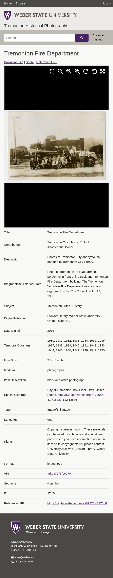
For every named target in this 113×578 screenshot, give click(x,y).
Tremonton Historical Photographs (36, 25)
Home (8, 3)
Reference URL (46, 62)
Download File (13, 62)
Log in (107, 3)
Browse (20, 3)
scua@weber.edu (23, 557)
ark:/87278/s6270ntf (60, 473)
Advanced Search (99, 37)
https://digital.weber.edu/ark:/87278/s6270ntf (77, 503)
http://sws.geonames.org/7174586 (80, 394)
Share (30, 62)
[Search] (39, 38)
